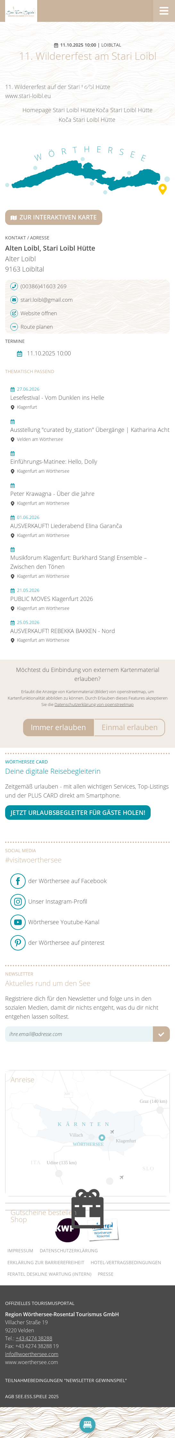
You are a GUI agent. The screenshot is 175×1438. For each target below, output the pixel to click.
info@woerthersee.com (31, 1354)
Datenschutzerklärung (69, 1250)
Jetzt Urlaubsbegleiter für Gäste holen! (78, 812)
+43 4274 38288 (34, 1338)
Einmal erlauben (130, 727)
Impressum (20, 1250)
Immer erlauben (58, 727)
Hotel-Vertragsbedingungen (126, 1262)
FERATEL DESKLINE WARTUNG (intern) (49, 1274)
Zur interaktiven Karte (54, 217)
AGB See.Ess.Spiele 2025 (32, 1396)
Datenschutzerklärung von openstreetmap (94, 704)
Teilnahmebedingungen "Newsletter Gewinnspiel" (66, 1380)
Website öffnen (33, 313)
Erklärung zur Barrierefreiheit (45, 1262)
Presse (105, 1274)
